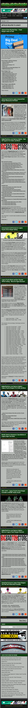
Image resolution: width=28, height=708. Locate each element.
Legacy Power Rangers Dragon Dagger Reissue (12, 180)
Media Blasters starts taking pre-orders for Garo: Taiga (12, 693)
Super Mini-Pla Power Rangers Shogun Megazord (12, 179)
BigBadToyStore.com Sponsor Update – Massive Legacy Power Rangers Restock (13, 531)
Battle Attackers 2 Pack (7, 81)
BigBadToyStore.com (12, 151)
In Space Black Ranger (6, 88)
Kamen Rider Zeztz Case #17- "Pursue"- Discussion (12, 682)
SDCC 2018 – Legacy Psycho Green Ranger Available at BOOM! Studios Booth (13, 491)
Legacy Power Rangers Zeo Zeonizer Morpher (11, 189)
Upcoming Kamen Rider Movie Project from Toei (11, 659)
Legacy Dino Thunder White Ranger (9, 415)
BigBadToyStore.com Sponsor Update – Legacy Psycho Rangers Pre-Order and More (14, 387)
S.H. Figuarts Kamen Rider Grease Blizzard (11, 164)
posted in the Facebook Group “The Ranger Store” (16, 309)
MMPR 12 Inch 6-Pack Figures (8, 73)
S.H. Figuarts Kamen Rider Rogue (9, 203)
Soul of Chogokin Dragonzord (8, 188)
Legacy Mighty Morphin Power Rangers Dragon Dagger (13, 558)
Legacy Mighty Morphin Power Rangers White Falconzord (13, 563)
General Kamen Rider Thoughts (8, 687)
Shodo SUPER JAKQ (6, 672)
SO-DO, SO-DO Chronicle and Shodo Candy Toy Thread (13, 666)
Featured (11, 276)
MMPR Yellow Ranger (6, 86)
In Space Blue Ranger (6, 85)
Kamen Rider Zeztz (5, 679)
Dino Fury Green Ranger (7, 64)
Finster (3, 66)
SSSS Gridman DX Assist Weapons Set (10, 165)
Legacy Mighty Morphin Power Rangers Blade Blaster (13, 559)
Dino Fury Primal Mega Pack (8, 79)
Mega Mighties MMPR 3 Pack (8, 77)
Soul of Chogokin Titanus (7, 168)
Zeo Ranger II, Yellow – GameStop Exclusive (11, 606)
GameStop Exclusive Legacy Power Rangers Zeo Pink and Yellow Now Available (14, 583)
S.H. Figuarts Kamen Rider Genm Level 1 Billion (12, 201)
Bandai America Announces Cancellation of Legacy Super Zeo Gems (14, 435)
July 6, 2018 (8, 482)
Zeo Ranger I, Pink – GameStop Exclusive (10, 605)
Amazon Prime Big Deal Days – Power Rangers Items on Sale (12, 30)
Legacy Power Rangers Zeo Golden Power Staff (11, 186)
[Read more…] (4, 219)
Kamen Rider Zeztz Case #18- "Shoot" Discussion (11, 677)
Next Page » (23, 620)
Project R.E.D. (4, 661)
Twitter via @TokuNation (19, 609)
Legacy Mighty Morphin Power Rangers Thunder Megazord (14, 554)
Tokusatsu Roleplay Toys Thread (8, 665)
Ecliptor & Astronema (6, 62)
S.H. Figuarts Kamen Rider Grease (9, 204)
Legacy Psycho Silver (6, 417)
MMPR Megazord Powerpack (8, 75)
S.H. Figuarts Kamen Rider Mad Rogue (10, 163)
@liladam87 (11, 376)
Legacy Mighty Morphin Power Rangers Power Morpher (13, 561)
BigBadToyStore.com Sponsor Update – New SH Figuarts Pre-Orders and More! (14, 140)
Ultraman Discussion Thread (7, 670)
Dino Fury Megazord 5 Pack (7, 76)
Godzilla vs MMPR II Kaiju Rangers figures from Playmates (13, 680)
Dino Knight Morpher (6, 72)
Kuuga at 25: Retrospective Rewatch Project (10, 691)
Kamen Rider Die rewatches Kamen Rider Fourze (11, 657)
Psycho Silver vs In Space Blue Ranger (10, 67)
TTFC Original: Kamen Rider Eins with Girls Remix (12, 668)
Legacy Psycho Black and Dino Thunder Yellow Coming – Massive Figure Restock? (13, 280)
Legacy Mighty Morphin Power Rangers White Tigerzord (13, 562)
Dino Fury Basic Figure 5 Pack (8, 80)
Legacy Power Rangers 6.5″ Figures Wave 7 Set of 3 (12, 172)
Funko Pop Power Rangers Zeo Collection (10, 689)
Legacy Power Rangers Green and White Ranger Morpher (13, 182)
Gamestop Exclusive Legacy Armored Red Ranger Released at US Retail (13, 99)
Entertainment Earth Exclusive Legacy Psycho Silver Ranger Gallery (12, 228)
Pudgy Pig (4, 63)
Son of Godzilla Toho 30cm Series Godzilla (10, 167)
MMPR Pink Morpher (6, 68)
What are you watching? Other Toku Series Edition (12, 663)
